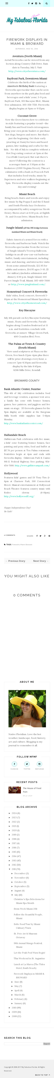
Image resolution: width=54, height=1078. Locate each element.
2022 (14, 821)
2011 (14, 869)
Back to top (42, 1075)
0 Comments (9, 535)
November (19, 877)
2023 (14, 817)
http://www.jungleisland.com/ (28, 284)
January (18, 1003)
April (16, 990)
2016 (14, 847)
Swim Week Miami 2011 (25, 908)
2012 (14, 864)
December (19, 873)
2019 (14, 834)
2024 (14, 813)
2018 (14, 839)
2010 (14, 1007)
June (16, 981)
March (17, 994)
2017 (14, 843)
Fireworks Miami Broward (22, 545)
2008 (14, 1016)
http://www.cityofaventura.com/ (27, 71)
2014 (14, 856)
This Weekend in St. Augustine (29, 958)
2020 (14, 830)
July (16, 895)
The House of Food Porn (32, 790)
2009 (14, 1012)
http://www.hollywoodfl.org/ (19, 496)
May (16, 986)
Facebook (14, 765)
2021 (14, 826)
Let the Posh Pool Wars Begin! (29, 952)
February (19, 999)
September (20, 886)
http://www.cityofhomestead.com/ (27, 302)
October (18, 882)
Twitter (27, 765)
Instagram (39, 765)
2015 (14, 852)
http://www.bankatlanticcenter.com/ (23, 423)
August (17, 890)
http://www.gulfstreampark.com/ (32, 465)
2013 (14, 860)
